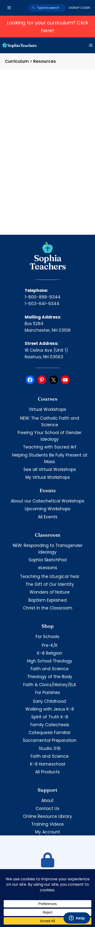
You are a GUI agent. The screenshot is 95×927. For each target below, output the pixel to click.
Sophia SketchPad (48, 560)
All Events (47, 517)
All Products (47, 772)
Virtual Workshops (47, 409)
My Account (47, 832)
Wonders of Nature (50, 592)
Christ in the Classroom (47, 608)
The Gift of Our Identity (49, 584)
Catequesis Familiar (50, 732)
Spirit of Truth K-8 (49, 717)
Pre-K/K (50, 645)
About (47, 800)
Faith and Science (50, 669)
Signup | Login (79, 8)
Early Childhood (49, 701)
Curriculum (17, 61)
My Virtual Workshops (47, 477)
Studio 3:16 (50, 748)
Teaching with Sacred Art (49, 447)
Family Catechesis (49, 725)
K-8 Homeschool (47, 764)
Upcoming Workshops (47, 509)
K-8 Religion (49, 653)
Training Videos (47, 824)
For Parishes (47, 692)
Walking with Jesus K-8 (49, 709)
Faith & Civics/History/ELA (49, 685)
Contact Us (47, 808)
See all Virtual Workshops (49, 469)
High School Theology (49, 661)
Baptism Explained (47, 600)
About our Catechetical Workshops (47, 501)
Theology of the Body (49, 677)
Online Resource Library (47, 816)
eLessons (47, 568)
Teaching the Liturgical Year (49, 576)
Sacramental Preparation (49, 740)
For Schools (47, 636)
